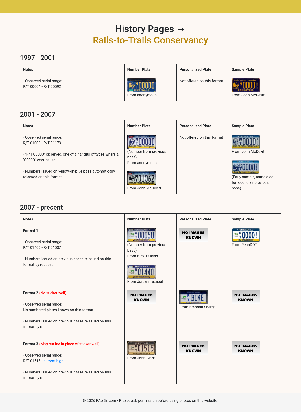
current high (53, 361)
